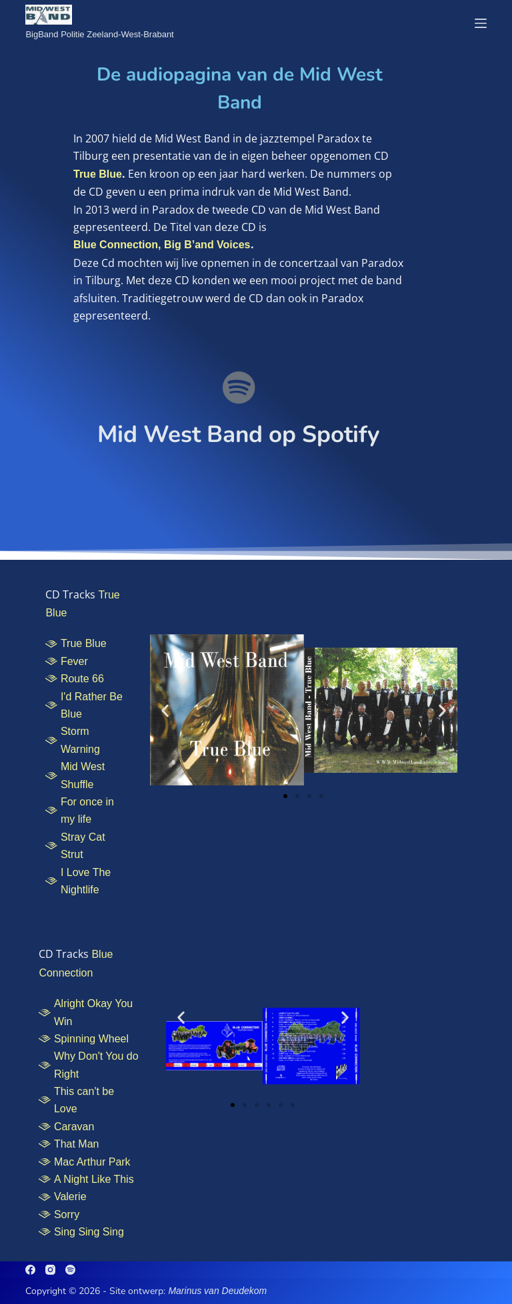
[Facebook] (30, 1270)
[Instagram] (50, 1270)
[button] (165, 710)
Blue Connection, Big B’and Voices (162, 244)
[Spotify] (70, 1270)
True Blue (97, 174)
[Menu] (481, 23)
